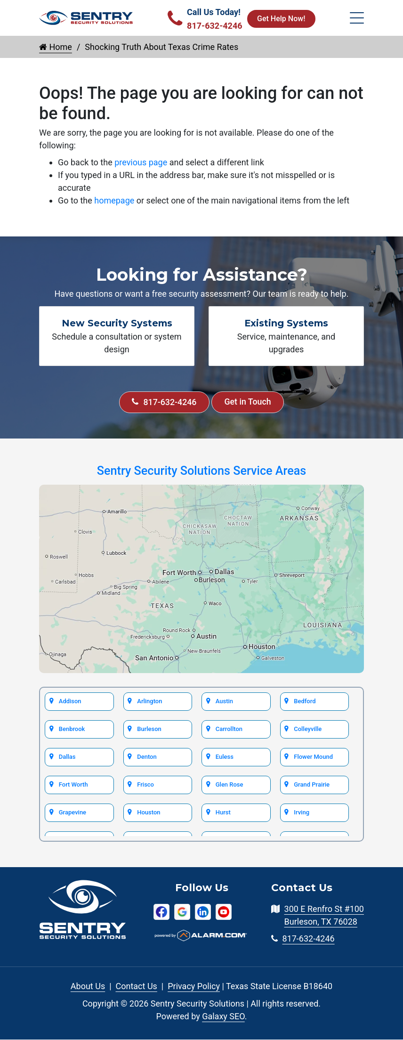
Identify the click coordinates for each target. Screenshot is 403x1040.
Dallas (67, 756)
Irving (301, 812)
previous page (140, 162)
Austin (224, 701)
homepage (114, 200)
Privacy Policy (194, 986)
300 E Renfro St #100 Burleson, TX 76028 (324, 915)
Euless (224, 756)
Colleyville (307, 728)
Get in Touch (248, 402)
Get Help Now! (281, 18)
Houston (148, 812)
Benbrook (71, 728)
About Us (88, 986)
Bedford (304, 701)
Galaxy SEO (223, 1017)
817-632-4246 (163, 402)
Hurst (223, 812)
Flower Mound (313, 756)
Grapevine (72, 812)
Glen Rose (229, 784)
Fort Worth (73, 784)
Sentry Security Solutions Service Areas (201, 471)
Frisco (145, 784)
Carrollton (229, 728)
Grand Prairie (311, 784)
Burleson (149, 728)
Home (55, 47)
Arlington (149, 701)
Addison (70, 701)
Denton (146, 756)
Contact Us (136, 986)
